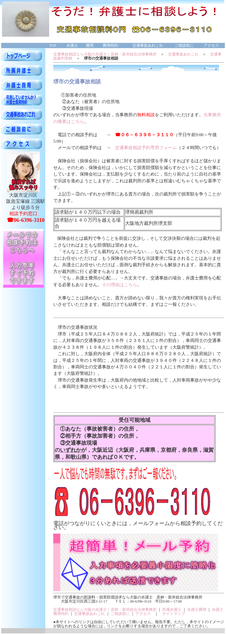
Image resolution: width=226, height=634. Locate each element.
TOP (52, 45)
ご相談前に (120, 614)
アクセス (143, 614)
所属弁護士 (171, 610)
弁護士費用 (196, 610)
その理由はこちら (119, 284)
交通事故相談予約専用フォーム (146, 147)
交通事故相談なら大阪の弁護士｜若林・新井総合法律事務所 (105, 54)
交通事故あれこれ (183, 54)
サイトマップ (173, 614)
